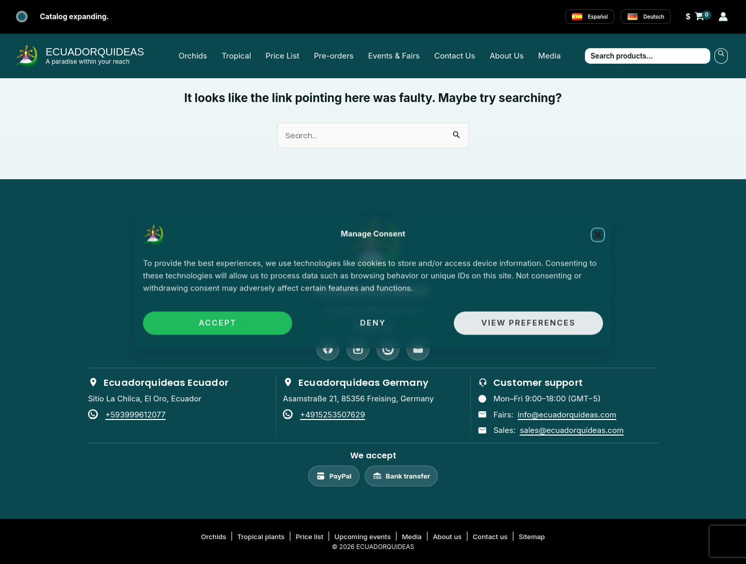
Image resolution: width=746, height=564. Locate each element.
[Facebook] (328, 349)
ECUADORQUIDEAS (95, 51)
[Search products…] (647, 56)
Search (721, 56)
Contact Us (454, 56)
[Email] (418, 349)
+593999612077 (135, 415)
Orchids (193, 56)
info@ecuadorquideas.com (567, 415)
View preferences (528, 323)
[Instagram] (358, 349)
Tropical (236, 56)
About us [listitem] (447, 536)
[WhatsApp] (388, 349)
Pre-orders (334, 56)
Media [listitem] (412, 536)
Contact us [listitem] (490, 536)
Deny (373, 323)
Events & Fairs (394, 56)
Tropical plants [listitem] (260, 536)
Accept (217, 323)
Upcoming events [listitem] (363, 536)
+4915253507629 (332, 415)
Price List (282, 56)
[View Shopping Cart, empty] (694, 17)
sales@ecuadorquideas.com (571, 430)
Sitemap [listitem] (532, 536)
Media (549, 56)
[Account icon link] (723, 16)
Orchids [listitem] (213, 536)
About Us (507, 56)
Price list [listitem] (309, 536)
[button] (598, 234)
